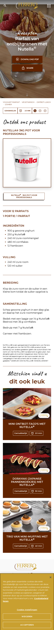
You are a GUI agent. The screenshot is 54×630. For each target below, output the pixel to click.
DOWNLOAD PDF (27, 59)
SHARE (27, 68)
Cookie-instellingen (27, 611)
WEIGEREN (27, 618)
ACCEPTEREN (27, 626)
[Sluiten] (50, 578)
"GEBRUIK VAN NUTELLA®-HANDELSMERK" (29, 361)
